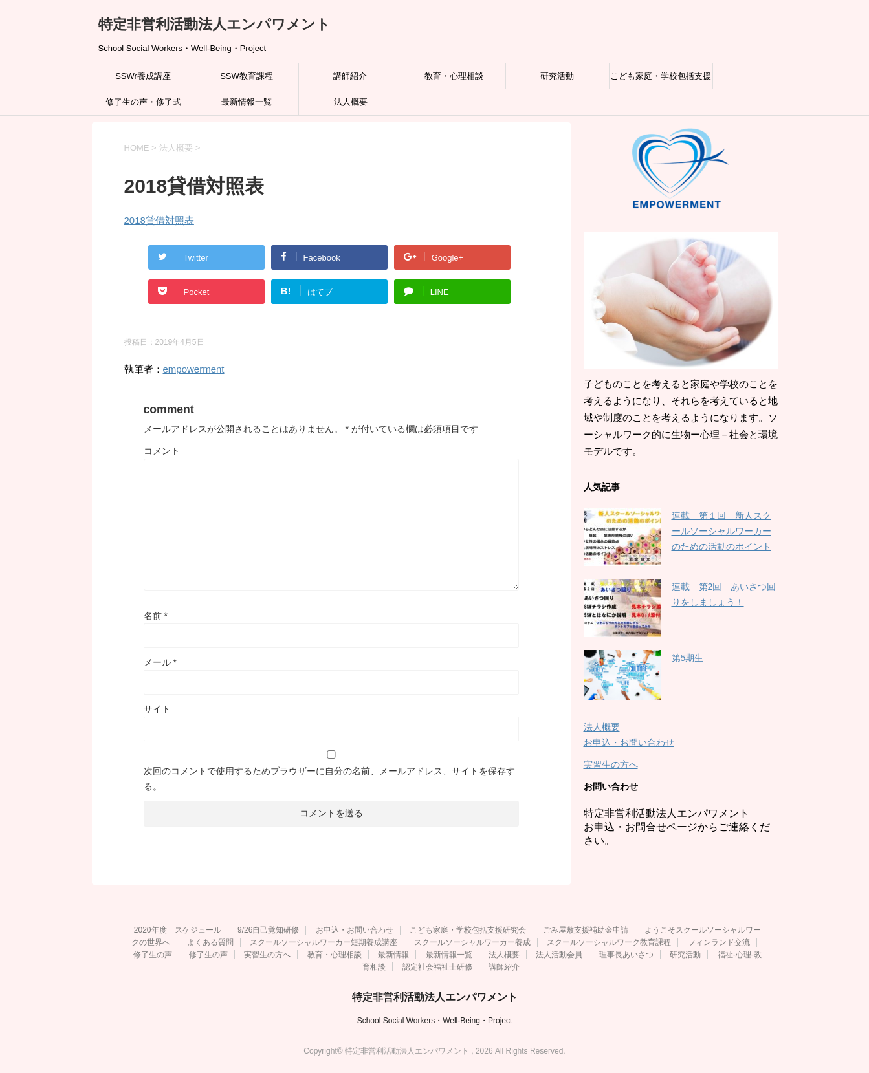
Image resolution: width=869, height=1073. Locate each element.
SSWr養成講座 (143, 76)
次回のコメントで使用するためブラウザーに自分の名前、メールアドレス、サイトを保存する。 (329, 779)
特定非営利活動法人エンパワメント (214, 24)
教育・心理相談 (453, 76)
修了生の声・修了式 (143, 102)
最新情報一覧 (246, 102)
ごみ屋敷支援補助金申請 (585, 930)
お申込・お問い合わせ (629, 742)
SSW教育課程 (246, 76)
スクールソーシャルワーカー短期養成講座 (323, 942)
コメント (162, 451)
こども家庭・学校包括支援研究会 (660, 80)
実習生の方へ (611, 764)
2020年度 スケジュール (177, 930)
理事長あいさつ (626, 954)
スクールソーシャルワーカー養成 (472, 942)
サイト (157, 709)
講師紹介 (350, 76)
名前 (156, 616)
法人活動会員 (559, 954)
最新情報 (393, 954)
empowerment (194, 368)
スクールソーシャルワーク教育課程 (609, 942)
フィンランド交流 (719, 942)
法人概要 (351, 102)
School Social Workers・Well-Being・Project (434, 1020)
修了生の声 (152, 954)
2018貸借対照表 (159, 220)
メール (160, 662)
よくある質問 (210, 942)
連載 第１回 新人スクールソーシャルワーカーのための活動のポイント (721, 531)
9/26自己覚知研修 (268, 930)
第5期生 (688, 658)
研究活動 (557, 76)
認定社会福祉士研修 (437, 966)
